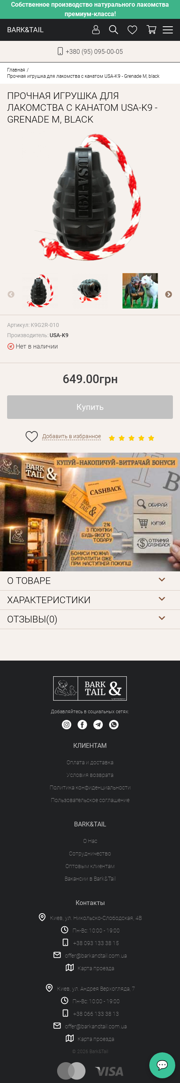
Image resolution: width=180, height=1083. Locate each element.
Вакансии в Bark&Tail (90, 879)
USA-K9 (59, 335)
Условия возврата (90, 775)
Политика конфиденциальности (90, 787)
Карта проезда (96, 968)
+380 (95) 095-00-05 (94, 51)
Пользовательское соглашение (90, 800)
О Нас (90, 841)
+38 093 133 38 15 (96, 943)
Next (169, 295)
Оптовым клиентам (90, 866)
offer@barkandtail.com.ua (96, 956)
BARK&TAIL (25, 30)
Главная (16, 70)
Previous (11, 295)
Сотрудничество (90, 853)
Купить (90, 407)
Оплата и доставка (90, 762)
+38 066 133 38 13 (96, 1014)
